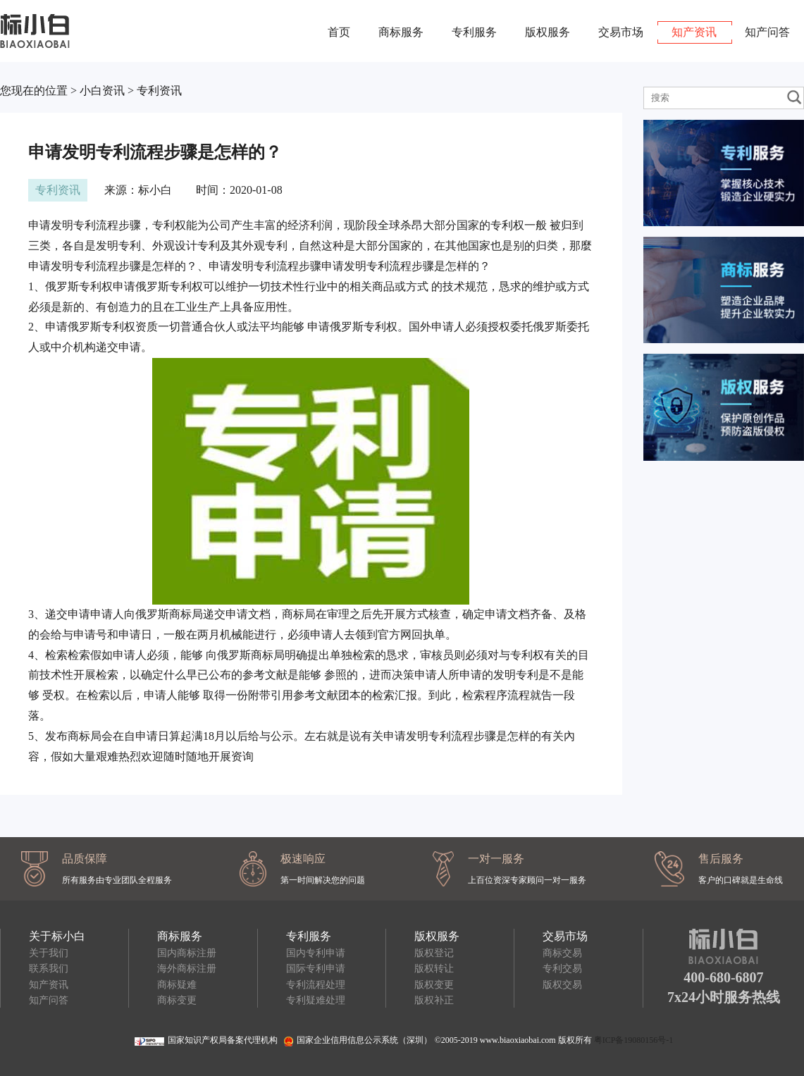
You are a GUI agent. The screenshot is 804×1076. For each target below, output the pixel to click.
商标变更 (177, 1000)
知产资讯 (694, 32)
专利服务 (474, 32)
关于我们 (48, 953)
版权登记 (434, 953)
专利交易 (562, 968)
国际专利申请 (315, 968)
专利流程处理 (315, 984)
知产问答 (767, 32)
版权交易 (562, 984)
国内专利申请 (315, 953)
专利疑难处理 (315, 1000)
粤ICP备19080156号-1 (634, 1040)
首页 (339, 32)
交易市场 (620, 32)
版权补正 (434, 1000)
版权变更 (434, 984)
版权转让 (434, 968)
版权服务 (547, 32)
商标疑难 (177, 984)
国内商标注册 (186, 953)
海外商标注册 (186, 968)
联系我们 (48, 968)
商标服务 (400, 32)
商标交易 (562, 953)
